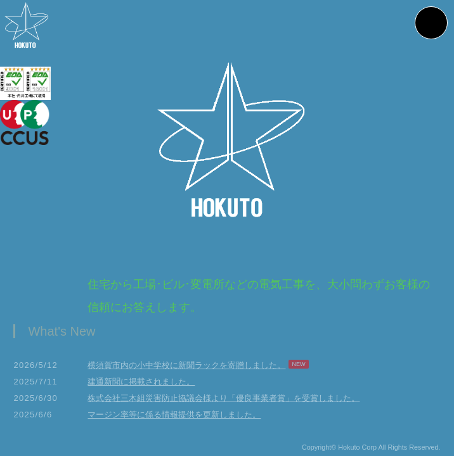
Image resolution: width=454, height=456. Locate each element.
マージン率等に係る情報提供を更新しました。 (174, 418)
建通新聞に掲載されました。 (141, 385)
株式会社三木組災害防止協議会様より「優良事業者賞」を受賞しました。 (224, 402)
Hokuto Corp (357, 451)
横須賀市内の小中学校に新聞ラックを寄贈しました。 (186, 369)
